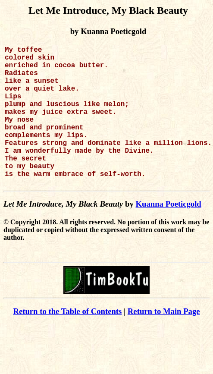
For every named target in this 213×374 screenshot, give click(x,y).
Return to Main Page (164, 342)
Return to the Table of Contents (67, 342)
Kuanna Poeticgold (168, 234)
